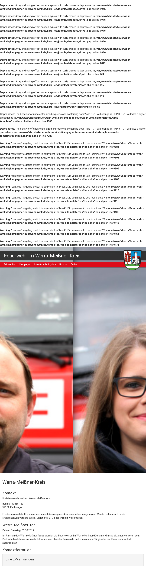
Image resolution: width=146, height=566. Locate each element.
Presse (63, 264)
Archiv (74, 264)
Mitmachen (10, 264)
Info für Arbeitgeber (45, 264)
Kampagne (25, 264)
